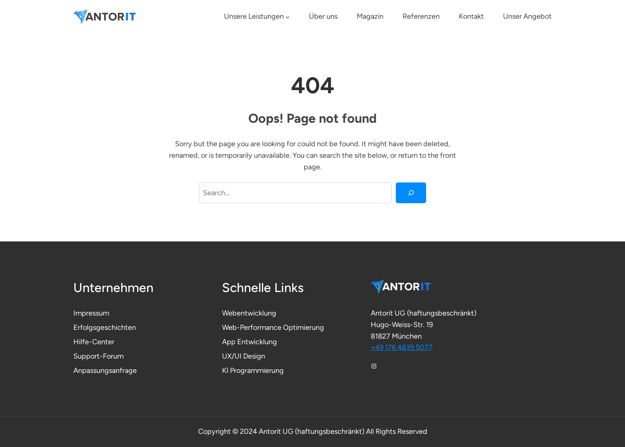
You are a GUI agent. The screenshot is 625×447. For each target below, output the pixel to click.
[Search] (411, 192)
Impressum (91, 313)
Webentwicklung (249, 313)
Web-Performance (252, 327)
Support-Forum (98, 356)
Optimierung (303, 327)
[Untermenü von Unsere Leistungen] (287, 17)
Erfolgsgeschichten (104, 327)
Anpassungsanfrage (105, 370)
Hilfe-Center (93, 341)
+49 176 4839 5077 (401, 347)
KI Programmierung (253, 370)
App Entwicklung (249, 341)
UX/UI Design (243, 356)
